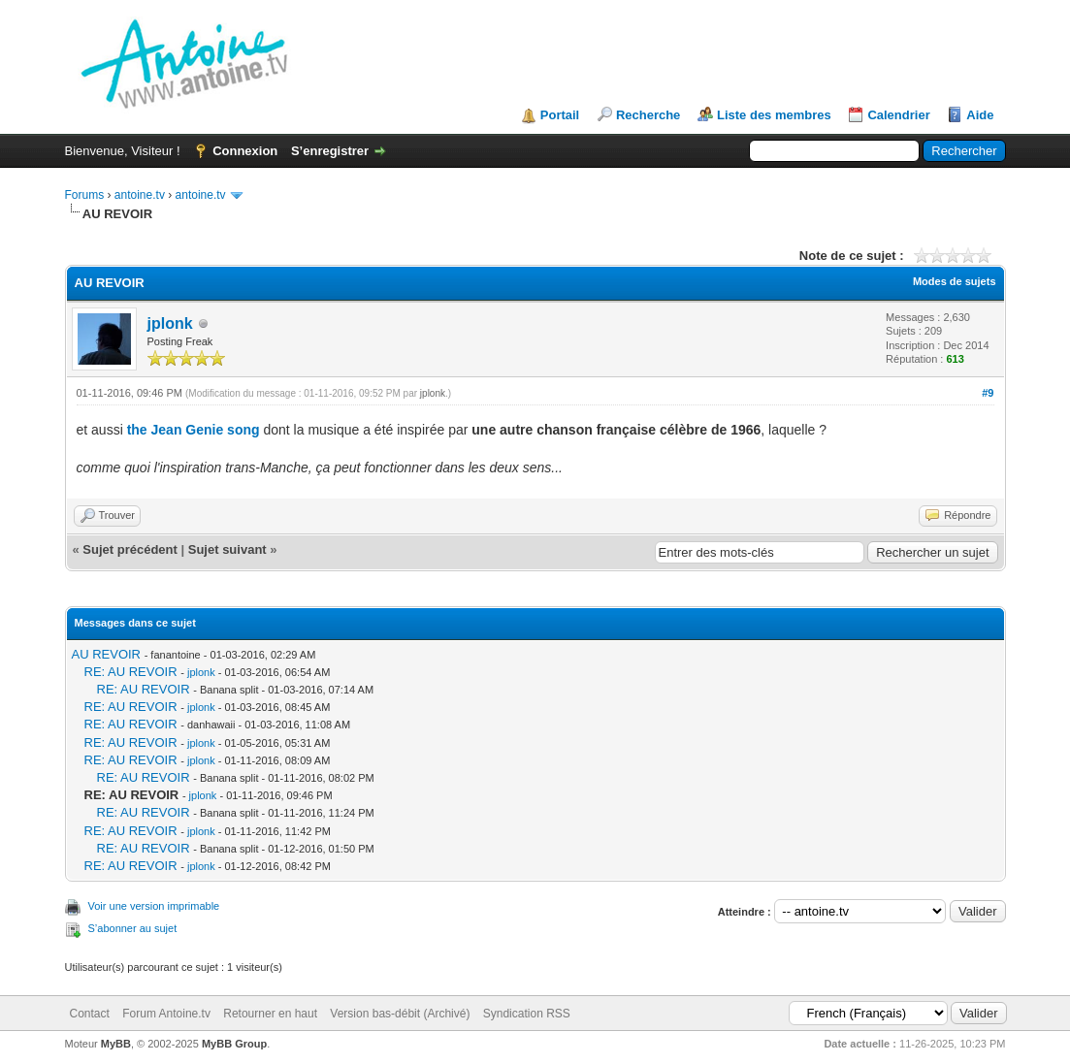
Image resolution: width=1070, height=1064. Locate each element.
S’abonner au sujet (133, 928)
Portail (559, 115)
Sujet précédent (130, 549)
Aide (979, 115)
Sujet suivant (227, 549)
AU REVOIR (107, 654)
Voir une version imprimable (154, 906)
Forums (85, 195)
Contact (90, 1013)
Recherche (648, 115)
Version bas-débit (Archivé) (400, 1013)
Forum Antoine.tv (166, 1013)
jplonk (170, 323)
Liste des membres (774, 115)
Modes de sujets (954, 281)
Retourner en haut (270, 1013)
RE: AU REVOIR (131, 671)
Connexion (244, 151)
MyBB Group (234, 1043)
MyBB (116, 1043)
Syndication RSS (526, 1013)
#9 (987, 393)
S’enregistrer (330, 151)
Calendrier (898, 115)
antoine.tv (139, 195)
